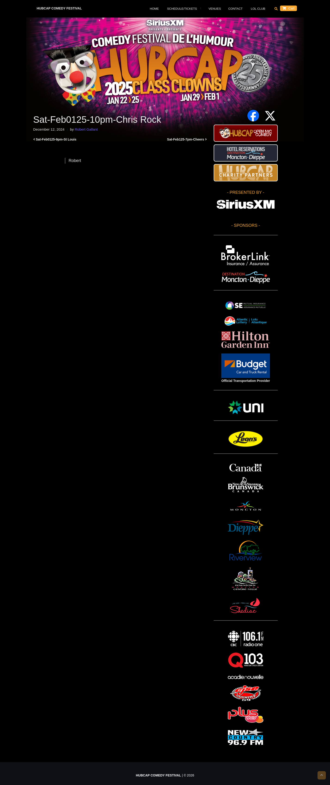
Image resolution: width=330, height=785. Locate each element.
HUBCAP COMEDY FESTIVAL (59, 8)
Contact (235, 8)
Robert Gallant (86, 129)
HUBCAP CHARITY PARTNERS (246, 172)
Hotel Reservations (246, 153)
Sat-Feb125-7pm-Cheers (185, 139)
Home (154, 8)
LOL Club (257, 8)
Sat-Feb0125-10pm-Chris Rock (97, 119)
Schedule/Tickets (181, 8)
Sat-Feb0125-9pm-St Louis (56, 139)
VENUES (215, 8)
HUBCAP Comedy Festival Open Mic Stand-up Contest (246, 133)
